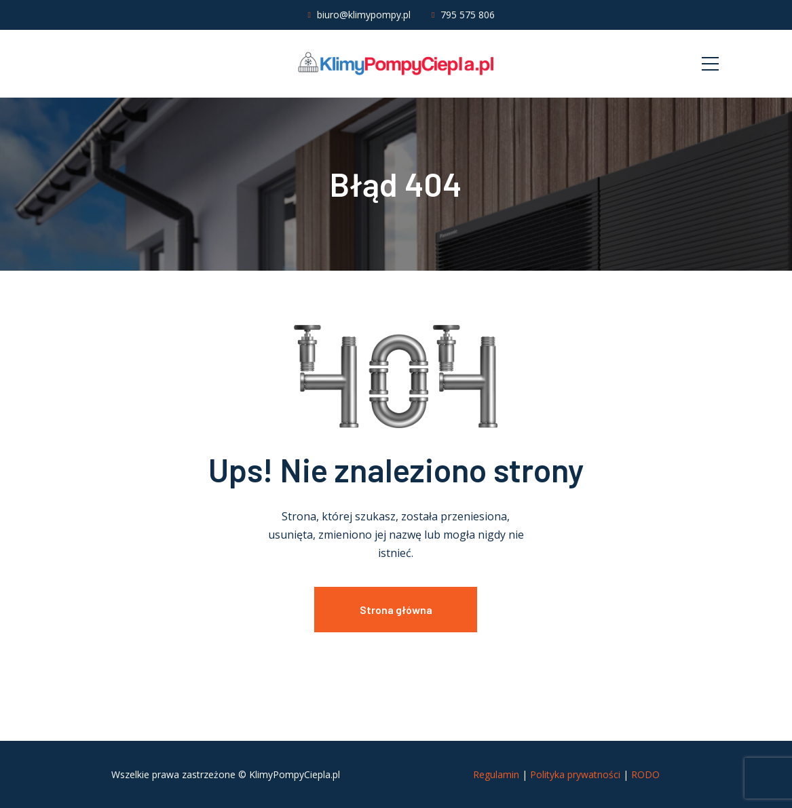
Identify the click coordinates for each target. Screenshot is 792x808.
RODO (645, 774)
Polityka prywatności (575, 774)
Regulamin (496, 774)
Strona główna (396, 609)
